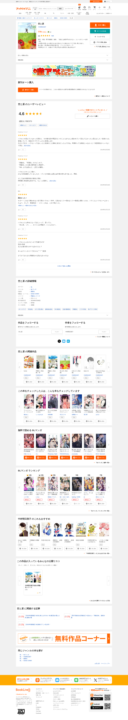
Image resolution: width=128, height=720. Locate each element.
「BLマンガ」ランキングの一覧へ (100, 511)
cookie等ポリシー (75, 703)
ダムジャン (90, 454)
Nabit (55, 454)
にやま (37, 497)
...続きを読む (27, 145)
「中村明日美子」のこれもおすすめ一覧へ (97, 553)
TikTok (37, 709)
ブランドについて (76, 693)
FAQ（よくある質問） (59, 701)
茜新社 (33, 291)
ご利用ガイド (108, 13)
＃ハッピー (32, 125)
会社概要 (73, 691)
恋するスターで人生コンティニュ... (64, 451)
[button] (29, 382)
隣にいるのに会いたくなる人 (88, 450)
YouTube (38, 711)
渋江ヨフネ (63, 414)
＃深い (35, 205)
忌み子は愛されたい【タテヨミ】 (40, 451)
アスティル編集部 (57, 497)
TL (53, 13)
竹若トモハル (27, 454)
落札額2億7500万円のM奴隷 (29, 450)
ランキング (39, 697)
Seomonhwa (103, 454)
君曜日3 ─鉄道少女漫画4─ (57, 541)
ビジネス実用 (79, 13)
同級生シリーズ (35, 296)
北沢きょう (69, 497)
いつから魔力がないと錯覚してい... (100, 494)
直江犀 (85, 414)
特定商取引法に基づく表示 (78, 701)
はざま (97, 414)
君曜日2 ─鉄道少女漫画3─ (69, 541)
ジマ (85, 454)
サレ (37, 454)
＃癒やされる (43, 125)
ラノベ (62, 13)
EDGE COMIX (35, 294)
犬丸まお (105, 497)
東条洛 (49, 497)
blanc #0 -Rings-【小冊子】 (100, 371)
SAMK (78, 497)
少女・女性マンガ (37, 13)
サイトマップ (74, 705)
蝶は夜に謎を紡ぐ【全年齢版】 (76, 450)
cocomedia (75, 454)
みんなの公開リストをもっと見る (100, 600)
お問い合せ (56, 705)
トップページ (39, 691)
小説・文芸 (71, 13)
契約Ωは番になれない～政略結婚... (53, 493)
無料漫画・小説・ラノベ (42, 693)
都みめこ (26, 414)
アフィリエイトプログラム (60, 709)
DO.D (97, 454)
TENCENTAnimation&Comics (68, 454)
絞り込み (35, 8)
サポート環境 (56, 699)
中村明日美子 (42, 27)
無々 (61, 497)
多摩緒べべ (75, 414)
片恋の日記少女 (45, 540)
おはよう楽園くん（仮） (22, 541)
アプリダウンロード (58, 695)
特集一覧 (38, 695)
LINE (37, 703)
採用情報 (73, 695)
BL (45, 13)
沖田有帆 (50, 414)
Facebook (38, 713)
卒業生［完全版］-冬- (40, 371)
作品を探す (56, 693)
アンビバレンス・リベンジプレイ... (28, 412)
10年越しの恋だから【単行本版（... (76, 412)
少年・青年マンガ (29, 13)
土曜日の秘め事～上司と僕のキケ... (100, 451)
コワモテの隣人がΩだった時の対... (28, 494)
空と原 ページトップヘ (102, 663)
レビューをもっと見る (64, 266)
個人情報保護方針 (76, 699)
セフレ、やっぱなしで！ (88, 493)
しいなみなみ (39, 414)
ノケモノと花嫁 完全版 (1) (103, 541)
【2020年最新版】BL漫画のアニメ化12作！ (37, 624)
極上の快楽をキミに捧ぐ (40, 411)
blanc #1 (86, 371)
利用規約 (73, 697)
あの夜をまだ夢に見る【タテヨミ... (52, 451)
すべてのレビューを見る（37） (101, 272)
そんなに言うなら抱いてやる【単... (40, 494)
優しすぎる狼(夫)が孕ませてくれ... (101, 411)
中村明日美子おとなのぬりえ (92, 541)
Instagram (38, 707)
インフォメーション (58, 703)
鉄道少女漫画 (80, 540)
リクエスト (56, 707)
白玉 (64, 497)
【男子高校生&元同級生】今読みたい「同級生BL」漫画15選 (88, 616)
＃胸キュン (23, 125)
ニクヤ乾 (26, 497)
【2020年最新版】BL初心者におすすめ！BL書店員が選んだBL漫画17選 (42, 616)
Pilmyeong (50, 454)
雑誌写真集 (87, 13)
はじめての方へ (100, 13)
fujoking (74, 497)
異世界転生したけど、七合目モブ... (64, 494)
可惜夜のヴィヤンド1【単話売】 (89, 411)
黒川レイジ (99, 497)
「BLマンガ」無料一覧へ (102, 462)
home (25, 371)
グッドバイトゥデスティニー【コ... (64, 412)
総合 (20, 13)
